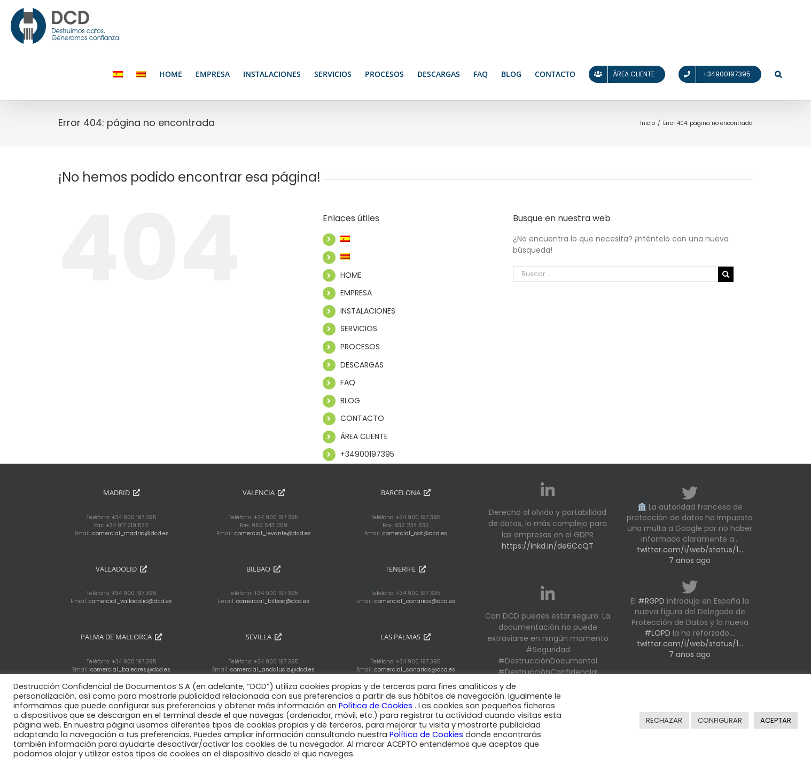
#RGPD (651, 601)
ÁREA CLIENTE (364, 436)
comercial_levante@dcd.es (273, 533)
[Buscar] (726, 274)
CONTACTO (362, 418)
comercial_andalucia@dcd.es (272, 670)
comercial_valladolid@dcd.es (130, 601)
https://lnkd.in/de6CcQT (548, 546)
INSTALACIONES (367, 311)
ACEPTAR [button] (775, 720)
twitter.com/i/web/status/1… (690, 549)
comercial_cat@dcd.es (415, 533)
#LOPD (657, 633)
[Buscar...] (615, 274)
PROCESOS (360, 346)
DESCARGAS (362, 364)
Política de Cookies (377, 705)
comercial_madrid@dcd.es (130, 533)
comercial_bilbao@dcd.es (272, 601)
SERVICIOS (358, 328)
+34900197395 (367, 454)
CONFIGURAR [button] (720, 720)
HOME (351, 275)
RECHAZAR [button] (664, 720)
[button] (778, 74)
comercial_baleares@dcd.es (130, 670)
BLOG (350, 400)
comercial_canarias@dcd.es (415, 601)
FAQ (347, 382)
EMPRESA (356, 292)
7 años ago (690, 560)
